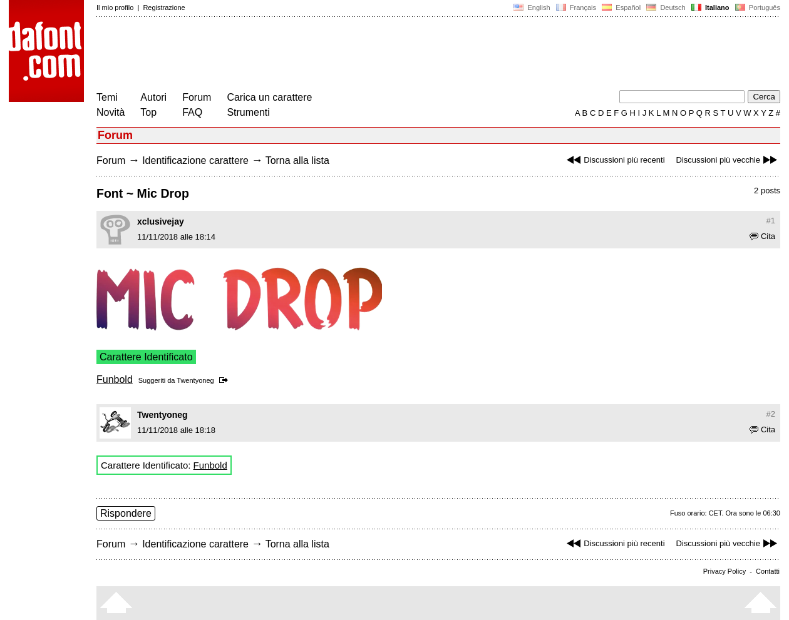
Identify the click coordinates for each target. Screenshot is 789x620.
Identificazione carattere (195, 160)
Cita (762, 236)
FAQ (192, 112)
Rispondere (126, 513)
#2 (770, 414)
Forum (196, 97)
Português (756, 7)
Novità (110, 112)
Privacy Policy (724, 571)
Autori (153, 97)
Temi (107, 97)
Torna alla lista (297, 160)
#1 (770, 220)
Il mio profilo (114, 7)
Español (621, 7)
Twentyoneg (195, 380)
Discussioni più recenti (614, 160)
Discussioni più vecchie (728, 160)
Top (148, 112)
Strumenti (248, 112)
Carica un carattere (269, 97)
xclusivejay (160, 221)
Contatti (768, 571)
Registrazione (164, 7)
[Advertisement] (324, 55)
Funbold (114, 379)
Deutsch (666, 7)
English (532, 7)
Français (576, 7)
